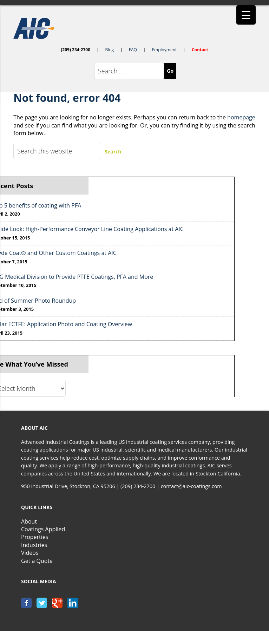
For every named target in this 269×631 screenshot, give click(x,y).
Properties (34, 537)
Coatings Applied (43, 529)
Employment (164, 50)
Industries (34, 545)
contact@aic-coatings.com (191, 486)
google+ (57, 603)
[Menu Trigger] (246, 15)
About (29, 521)
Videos (30, 553)
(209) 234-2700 (75, 50)
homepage (241, 117)
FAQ (133, 50)
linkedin (72, 603)
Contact (200, 50)
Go (170, 70)
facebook (26, 603)
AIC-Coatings (134, 28)
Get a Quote (37, 561)
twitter (42, 603)
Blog (109, 50)
